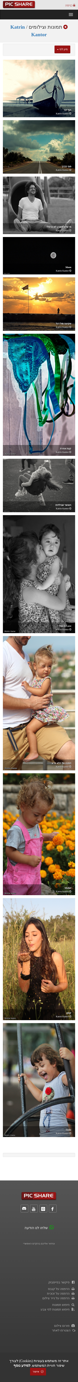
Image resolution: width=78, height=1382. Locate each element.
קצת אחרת (65, 448)
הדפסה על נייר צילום (58, 1298)
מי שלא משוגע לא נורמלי (59, 227)
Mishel (68, 888)
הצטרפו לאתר (63, 1330)
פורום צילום (64, 1325)
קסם (68, 1013)
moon (68, 267)
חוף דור (67, 110)
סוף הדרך (66, 166)
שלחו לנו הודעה (36, 1228)
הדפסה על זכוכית (61, 1293)
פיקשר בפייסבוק (61, 1282)
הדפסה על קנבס (61, 1289)
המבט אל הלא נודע (61, 763)
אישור (38, 1371)
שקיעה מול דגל (63, 323)
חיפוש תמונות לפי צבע (58, 1309)
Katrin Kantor (62, 113)
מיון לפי (62, 49)
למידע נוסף (21, 1365)
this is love (65, 626)
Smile (68, 1130)
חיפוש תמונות (63, 1304)
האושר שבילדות (63, 505)
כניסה (70, 5)
